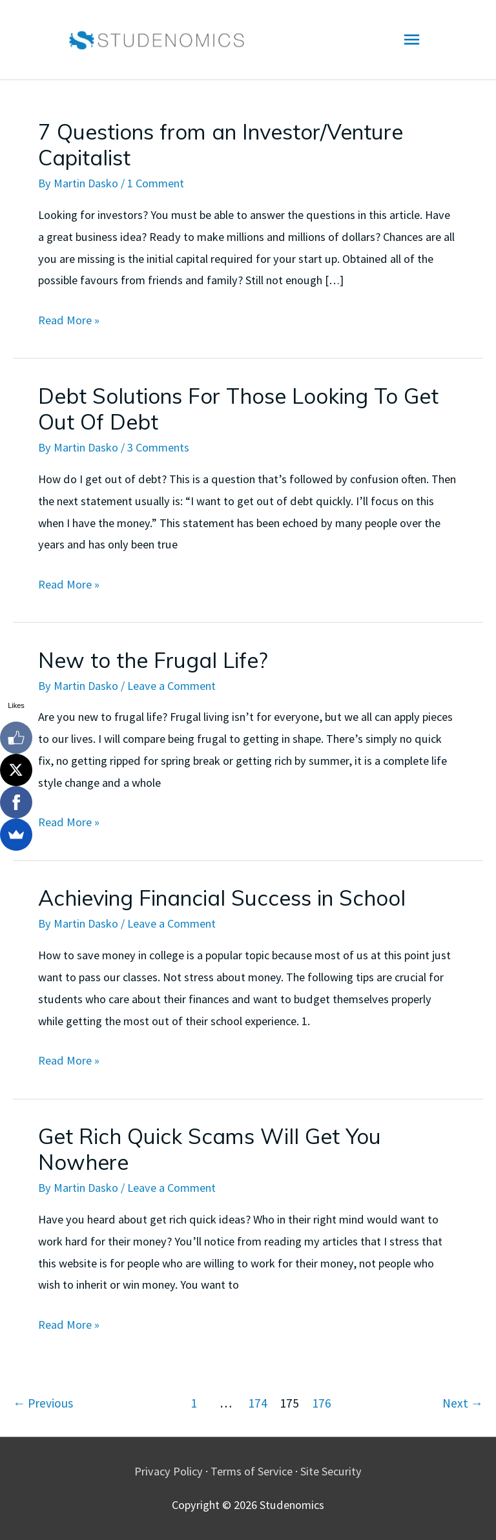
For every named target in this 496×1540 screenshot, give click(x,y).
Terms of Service (252, 1471)
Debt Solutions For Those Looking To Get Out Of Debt (238, 408)
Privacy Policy (168, 1471)
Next (462, 1403)
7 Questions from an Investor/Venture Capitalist (220, 144)
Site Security (331, 1471)
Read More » (68, 320)
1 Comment (155, 183)
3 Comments (158, 447)
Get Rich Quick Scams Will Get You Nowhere (209, 1149)
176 (321, 1403)
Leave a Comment (171, 685)
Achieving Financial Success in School (222, 897)
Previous (43, 1403)
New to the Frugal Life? (152, 660)
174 (257, 1403)
